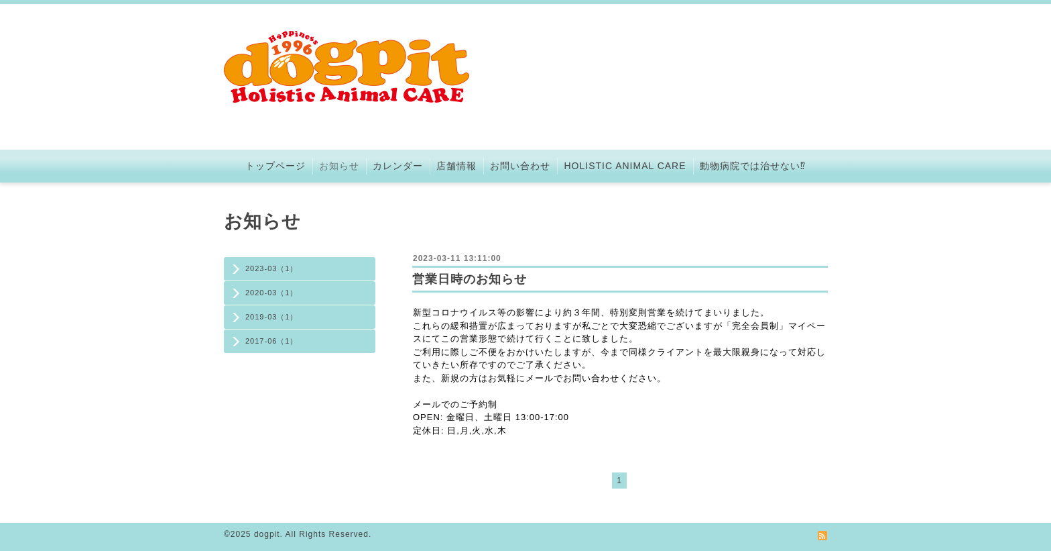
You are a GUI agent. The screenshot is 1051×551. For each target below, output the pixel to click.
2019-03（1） (271, 317)
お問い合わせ (520, 165)
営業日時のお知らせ (469, 279)
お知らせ (339, 165)
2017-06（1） (271, 341)
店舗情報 (456, 165)
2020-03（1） (271, 293)
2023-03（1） (271, 268)
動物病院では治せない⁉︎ (753, 165)
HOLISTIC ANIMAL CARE (625, 165)
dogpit (267, 534)
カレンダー (398, 165)
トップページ (275, 165)
